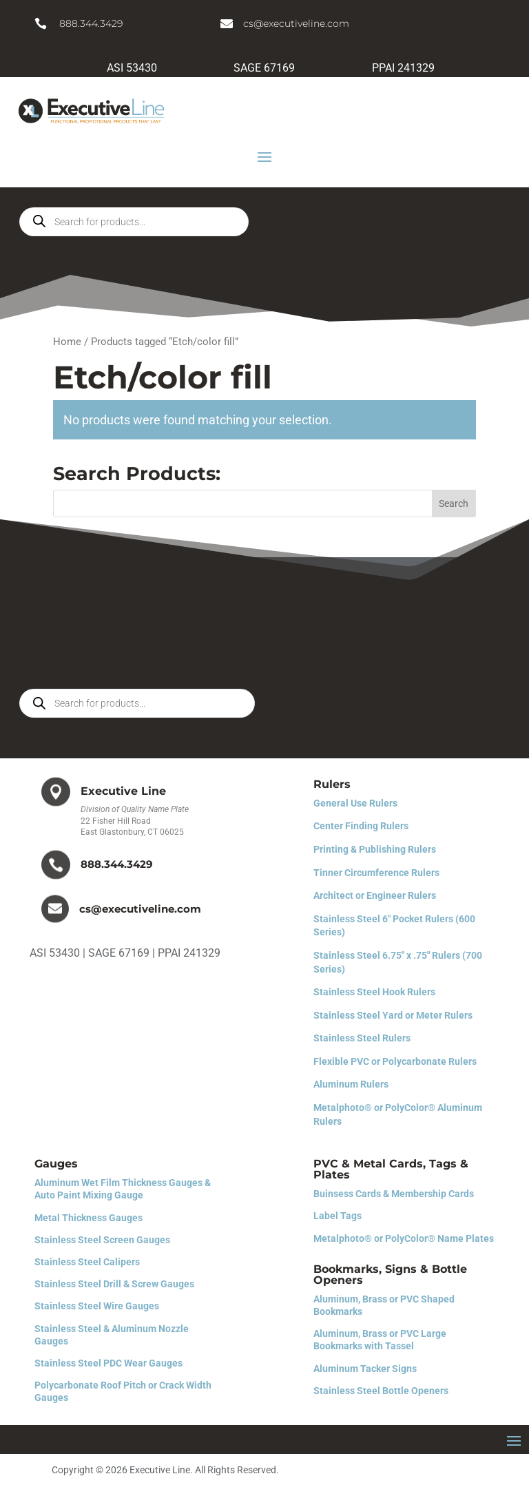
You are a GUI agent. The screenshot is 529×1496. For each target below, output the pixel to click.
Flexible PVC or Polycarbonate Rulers (395, 1061)
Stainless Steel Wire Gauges (96, 1305)
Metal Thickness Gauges (88, 1217)
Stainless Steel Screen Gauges (102, 1239)
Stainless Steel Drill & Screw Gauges (114, 1283)
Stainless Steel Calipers (87, 1261)
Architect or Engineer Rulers (374, 895)
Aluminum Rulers (350, 1084)
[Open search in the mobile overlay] (134, 221)
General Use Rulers (355, 803)
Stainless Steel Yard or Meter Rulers (393, 1015)
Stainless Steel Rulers (362, 1037)
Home (67, 341)
